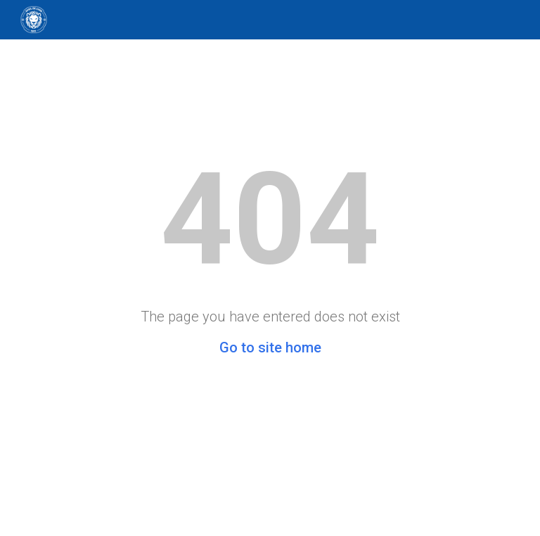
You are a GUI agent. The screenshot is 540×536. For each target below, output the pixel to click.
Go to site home (270, 347)
